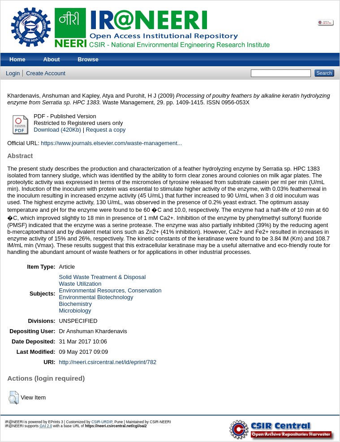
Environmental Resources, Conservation (110, 290)
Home (17, 59)
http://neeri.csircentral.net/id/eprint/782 (108, 362)
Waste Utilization (80, 283)
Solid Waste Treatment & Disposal (102, 277)
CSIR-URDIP (101, 422)
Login (13, 73)
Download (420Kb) (57, 129)
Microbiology (75, 310)
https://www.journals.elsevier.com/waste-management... (111, 143)
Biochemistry (75, 303)
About (51, 59)
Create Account (45, 73)
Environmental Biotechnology (96, 297)
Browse (88, 59)
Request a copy (106, 129)
